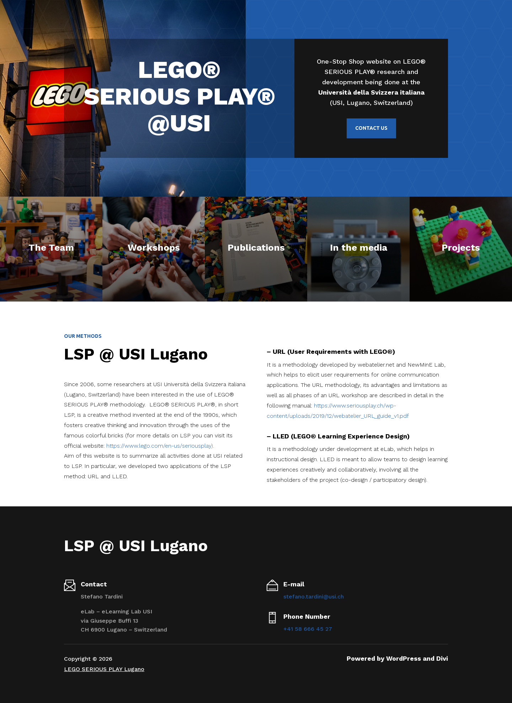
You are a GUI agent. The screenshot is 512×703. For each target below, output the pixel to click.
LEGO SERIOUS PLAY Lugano (104, 669)
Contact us (371, 128)
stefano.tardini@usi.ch (313, 596)
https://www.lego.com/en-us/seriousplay (158, 445)
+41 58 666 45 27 (307, 628)
